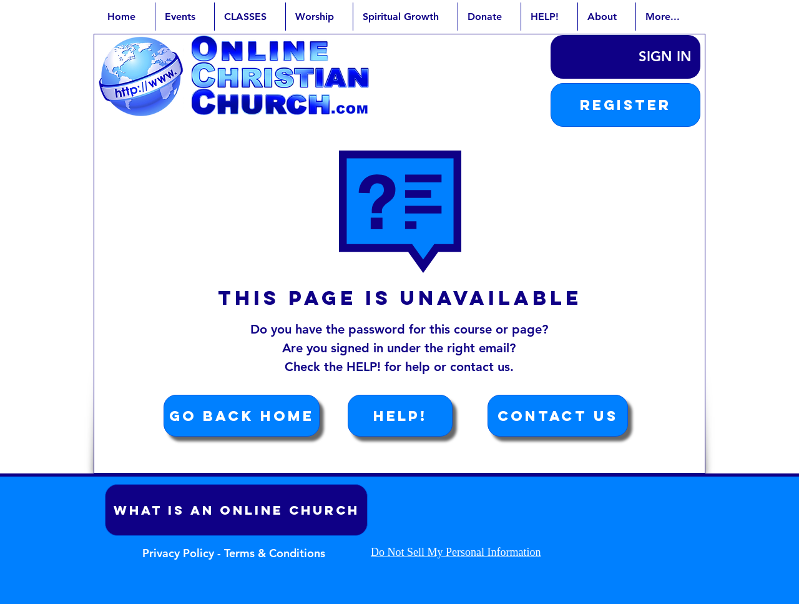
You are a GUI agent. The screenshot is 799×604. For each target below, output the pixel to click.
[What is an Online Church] (236, 510)
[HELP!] (400, 416)
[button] (625, 105)
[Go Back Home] (242, 416)
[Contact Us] (558, 416)
